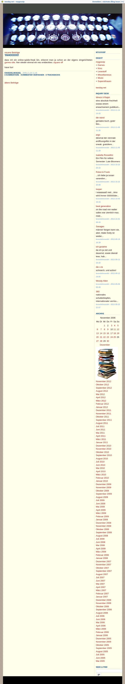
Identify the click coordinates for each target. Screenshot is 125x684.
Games (101, 65)
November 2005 (103, 641)
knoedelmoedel (13, 73)
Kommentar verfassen (32, 75)
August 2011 (102, 423)
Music (100, 78)
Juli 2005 (100, 654)
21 (101, 337)
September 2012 (104, 388)
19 (118, 333)
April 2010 (101, 471)
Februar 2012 (102, 404)
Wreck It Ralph (103, 97)
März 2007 (101, 590)
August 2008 (102, 535)
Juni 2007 (100, 580)
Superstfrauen (104, 81)
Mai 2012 (100, 394)
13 (97, 333)
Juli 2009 (100, 500)
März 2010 (101, 474)
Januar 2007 (102, 596)
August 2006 (102, 613)
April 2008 (101, 548)
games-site (10, 62)
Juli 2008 (100, 539)
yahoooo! (12, 55)
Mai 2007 (100, 584)
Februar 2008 (102, 555)
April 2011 (101, 436)
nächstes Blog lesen (111, 2)
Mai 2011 (100, 433)
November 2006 (103, 603)
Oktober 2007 (102, 568)
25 (114, 337)
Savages (100, 226)
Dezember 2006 (103, 600)
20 (97, 337)
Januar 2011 (102, 442)
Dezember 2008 (103, 523)
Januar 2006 (102, 635)
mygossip (20, 2)
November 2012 (103, 381)
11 (114, 329)
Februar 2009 (102, 516)
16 (108, 333)
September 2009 (104, 494)
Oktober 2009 (102, 490)
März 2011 (101, 439)
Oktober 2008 (102, 529)
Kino (100, 68)
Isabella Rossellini (104, 155)
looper (99, 189)
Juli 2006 (100, 616)
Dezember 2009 (103, 484)
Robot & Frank (103, 172)
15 (104, 333)
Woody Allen (102, 281)
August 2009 (102, 497)
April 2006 (101, 625)
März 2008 (101, 551)
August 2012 (102, 391)
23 (108, 337)
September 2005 (104, 648)
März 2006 (101, 629)
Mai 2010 (100, 468)
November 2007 (103, 564)
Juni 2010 (100, 465)
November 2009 (103, 487)
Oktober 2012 (102, 384)
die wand (100, 117)
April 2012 (101, 397)
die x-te (99, 267)
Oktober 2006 (102, 606)
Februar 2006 (102, 632)
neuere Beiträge (12, 52)
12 (118, 329)
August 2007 (102, 574)
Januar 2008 (102, 558)
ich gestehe (101, 246)
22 (104, 337)
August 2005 (102, 651)
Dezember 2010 (103, 445)
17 (111, 333)
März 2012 (101, 400)
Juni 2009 (100, 503)
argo (98, 135)
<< (122, 2)
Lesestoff (102, 71)
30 (108, 341)
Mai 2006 (100, 622)
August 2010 (102, 458)
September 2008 (104, 532)
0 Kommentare (12, 75)
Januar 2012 (102, 407)
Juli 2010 (100, 461)
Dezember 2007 (103, 561)
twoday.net (9, 2)
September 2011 (104, 420)
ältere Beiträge (12, 82)
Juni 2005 (100, 658)
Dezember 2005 (103, 638)
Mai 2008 (100, 545)
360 (98, 291)
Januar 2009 (102, 519)
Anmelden (96, 2)
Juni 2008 (100, 542)
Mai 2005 (100, 661)
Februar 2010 (102, 478)
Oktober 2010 (102, 452)
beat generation (103, 206)
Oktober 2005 (102, 645)
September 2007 (104, 571)
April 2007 (101, 587)
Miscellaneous (104, 75)
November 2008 (103, 526)
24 (111, 337)
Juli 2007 (100, 577)
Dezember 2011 (103, 410)
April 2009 (101, 510)
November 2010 (103, 449)
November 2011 (103, 413)
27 (97, 341)
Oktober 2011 (102, 416)
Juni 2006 (100, 619)
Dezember (105, 345)
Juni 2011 (100, 429)
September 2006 (104, 609)
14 (101, 333)
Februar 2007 (102, 593)
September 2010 (104, 455)
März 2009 (101, 513)
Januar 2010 (102, 481)
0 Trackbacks (53, 75)
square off (58, 62)
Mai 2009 (100, 506)
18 (114, 333)
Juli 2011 (100, 426)
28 (101, 341)
